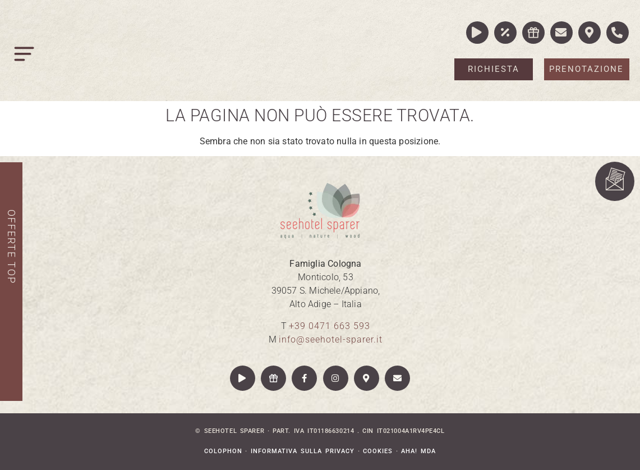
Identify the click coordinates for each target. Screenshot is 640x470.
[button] (25, 56)
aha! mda (418, 451)
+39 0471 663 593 (329, 326)
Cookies (378, 451)
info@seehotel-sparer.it (331, 339)
